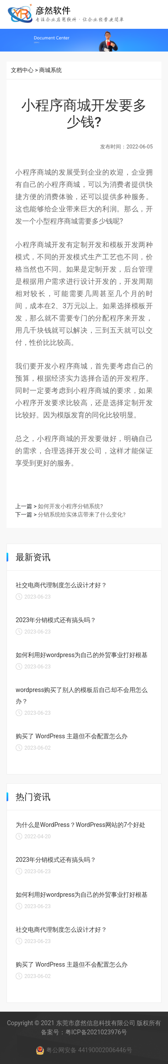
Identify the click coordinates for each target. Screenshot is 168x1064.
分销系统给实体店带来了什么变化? (81, 514)
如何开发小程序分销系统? (70, 506)
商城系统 (50, 70)
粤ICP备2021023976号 (96, 1032)
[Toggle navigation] (154, 13)
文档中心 (22, 70)
